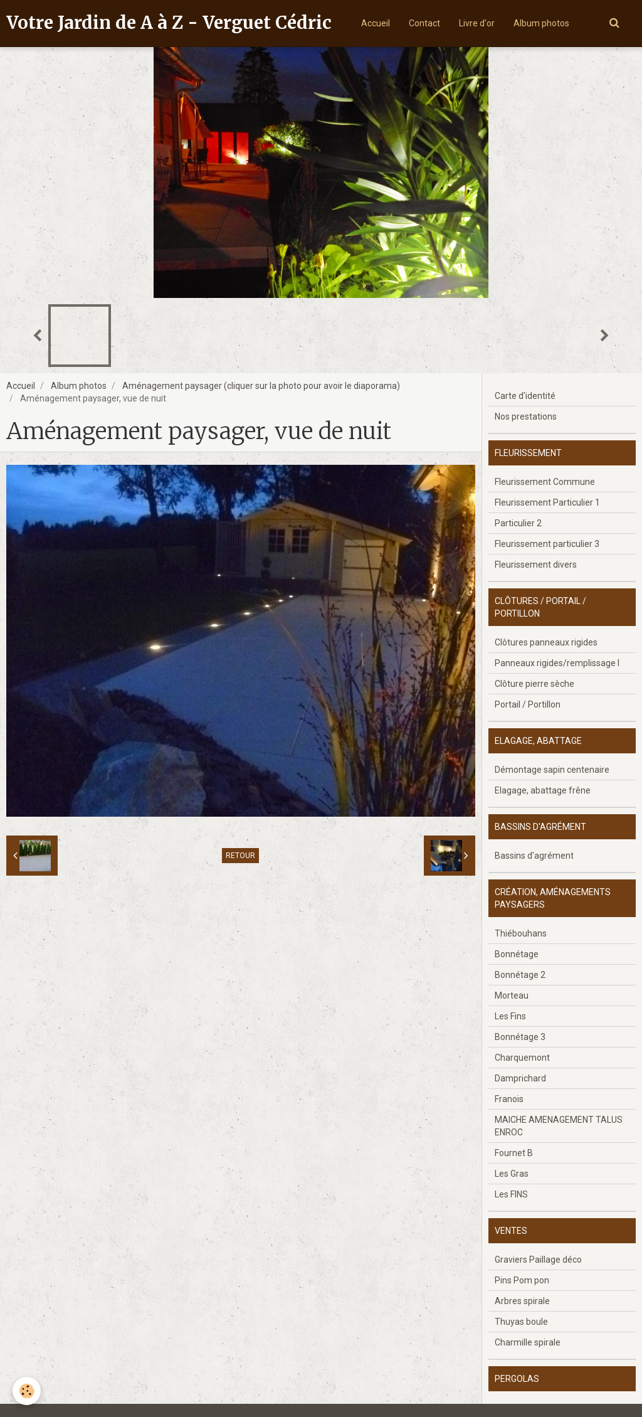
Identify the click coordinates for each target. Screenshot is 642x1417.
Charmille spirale (527, 1342)
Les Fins (510, 1016)
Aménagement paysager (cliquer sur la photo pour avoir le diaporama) (261, 386)
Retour (240, 855)
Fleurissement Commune (545, 482)
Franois (509, 1099)
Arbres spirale (522, 1301)
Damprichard (520, 1078)
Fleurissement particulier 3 (547, 544)
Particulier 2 (518, 523)
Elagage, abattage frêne (543, 790)
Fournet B (514, 1153)
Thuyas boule (521, 1322)
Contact (424, 23)
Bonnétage (517, 954)
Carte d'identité (525, 396)
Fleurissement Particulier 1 (547, 502)
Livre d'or (477, 23)
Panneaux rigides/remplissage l (557, 663)
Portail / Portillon (527, 704)
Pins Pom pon (522, 1280)
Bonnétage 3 (520, 1037)
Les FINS (511, 1194)
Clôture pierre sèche (534, 684)
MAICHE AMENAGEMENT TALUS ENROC (559, 1126)
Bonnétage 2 (520, 975)
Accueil (375, 23)
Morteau (512, 995)
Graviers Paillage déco (538, 1260)
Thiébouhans (521, 933)
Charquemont (522, 1058)
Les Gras (512, 1174)
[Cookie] (27, 1391)
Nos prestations (526, 416)
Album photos (541, 23)
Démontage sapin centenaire (552, 770)
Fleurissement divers (536, 565)
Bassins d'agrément (534, 856)
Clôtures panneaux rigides (546, 642)
